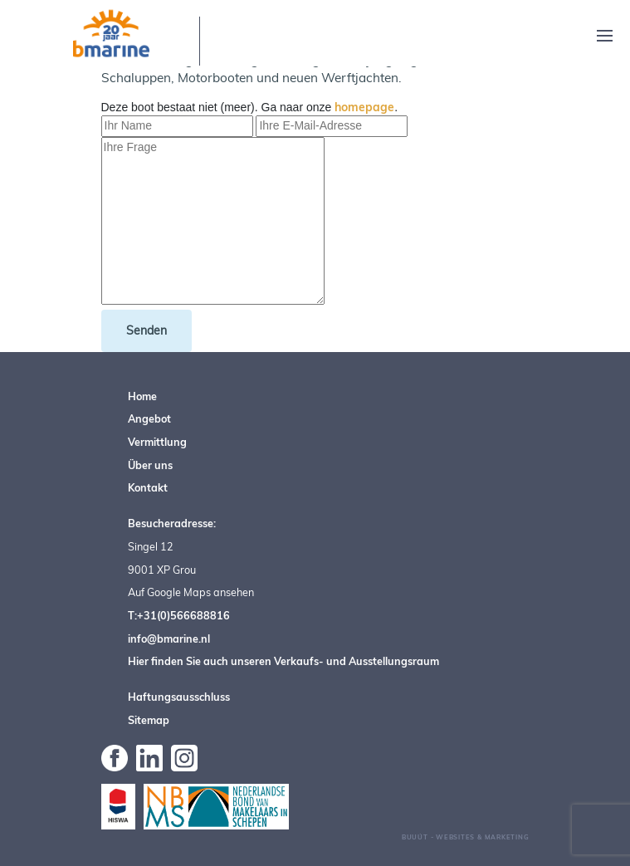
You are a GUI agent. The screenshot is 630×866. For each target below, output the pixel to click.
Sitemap (148, 720)
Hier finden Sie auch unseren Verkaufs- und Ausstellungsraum (283, 661)
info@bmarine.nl (169, 638)
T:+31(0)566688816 (179, 615)
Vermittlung (157, 441)
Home (142, 396)
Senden (146, 330)
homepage (364, 107)
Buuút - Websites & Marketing (466, 837)
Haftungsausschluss (179, 696)
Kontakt (148, 487)
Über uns (150, 465)
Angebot (149, 418)
